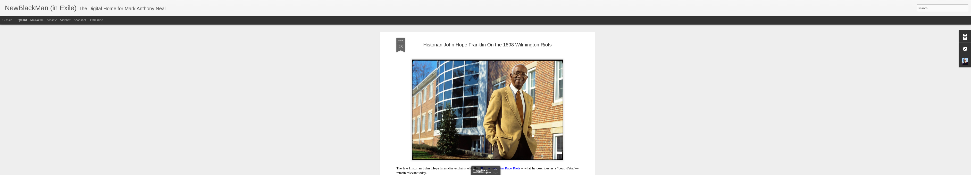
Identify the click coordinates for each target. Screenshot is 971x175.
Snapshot (80, 20)
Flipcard (21, 20)
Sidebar (65, 20)
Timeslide (96, 20)
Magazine (36, 20)
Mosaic (52, 20)
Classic (7, 20)
